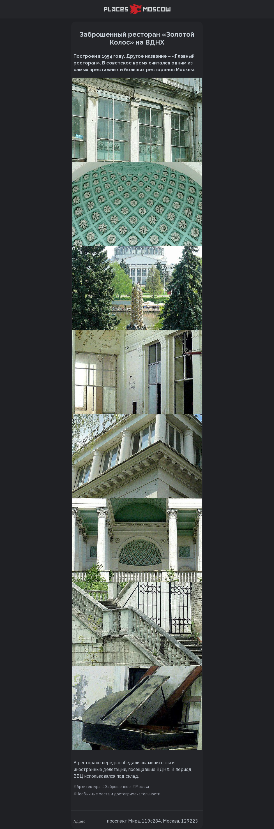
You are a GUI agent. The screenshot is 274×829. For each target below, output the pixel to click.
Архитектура (89, 786)
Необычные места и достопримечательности (118, 793)
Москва (142, 786)
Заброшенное (118, 786)
